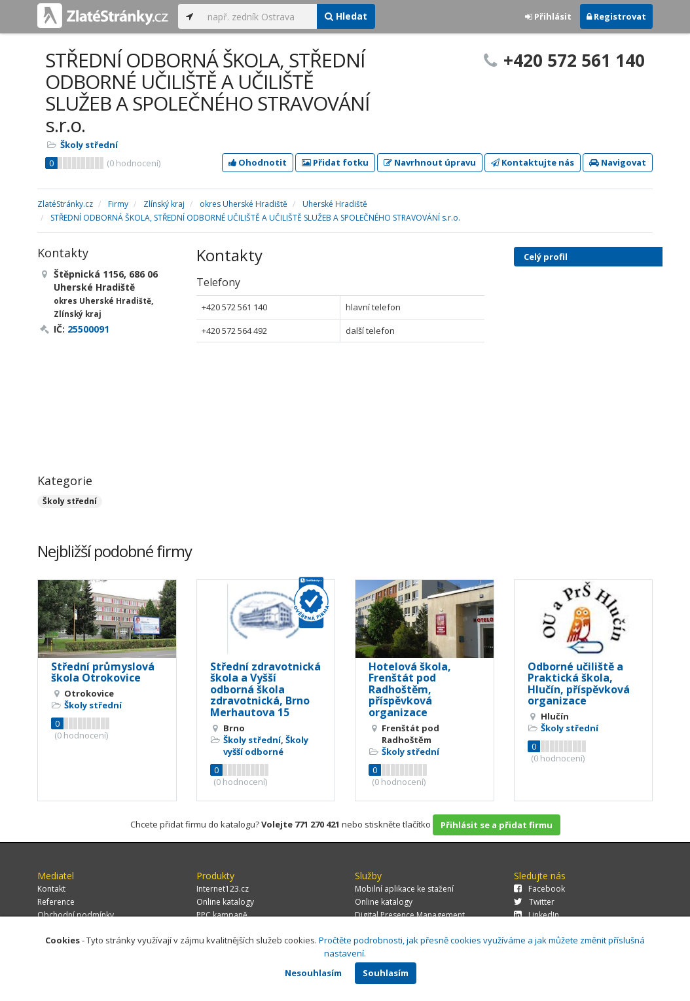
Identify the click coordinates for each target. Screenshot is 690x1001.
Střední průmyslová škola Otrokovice (102, 672)
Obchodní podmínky (75, 914)
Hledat (346, 16)
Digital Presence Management (410, 914)
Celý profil (546, 257)
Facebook (539, 888)
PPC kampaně (221, 914)
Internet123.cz (222, 888)
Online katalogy (225, 901)
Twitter (534, 901)
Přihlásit (548, 16)
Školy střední (89, 145)
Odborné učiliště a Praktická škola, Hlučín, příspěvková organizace (579, 683)
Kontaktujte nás (532, 162)
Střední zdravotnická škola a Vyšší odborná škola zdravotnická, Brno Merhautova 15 (265, 689)
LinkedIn (536, 914)
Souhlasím (386, 973)
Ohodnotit (257, 162)
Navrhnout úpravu (430, 162)
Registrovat (616, 16)
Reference (56, 901)
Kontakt (51, 888)
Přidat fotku (335, 162)
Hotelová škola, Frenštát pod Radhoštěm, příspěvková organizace (410, 689)
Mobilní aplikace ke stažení (404, 888)
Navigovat (617, 162)
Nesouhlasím (313, 973)
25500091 (88, 329)
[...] (259, 16)
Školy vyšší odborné (265, 745)
